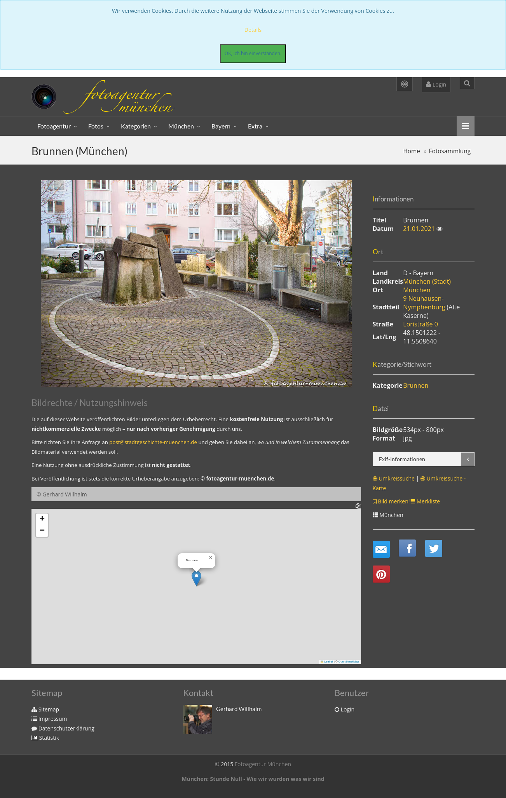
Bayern (220, 126)
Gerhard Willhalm (239, 708)
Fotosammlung (450, 151)
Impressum (49, 718)
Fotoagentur (54, 126)
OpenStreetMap (348, 661)
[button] (196, 578)
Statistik (45, 737)
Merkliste (425, 501)
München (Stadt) (427, 281)
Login (436, 84)
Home (411, 151)
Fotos (95, 126)
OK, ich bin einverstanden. (253, 53)
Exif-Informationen (402, 459)
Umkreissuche (394, 478)
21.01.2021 (419, 228)
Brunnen (415, 385)
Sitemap (45, 709)
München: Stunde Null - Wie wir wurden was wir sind (252, 778)
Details (253, 29)
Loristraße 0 (420, 324)
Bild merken (390, 501)
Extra (255, 126)
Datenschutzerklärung (62, 728)
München (181, 126)
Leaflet (327, 661)
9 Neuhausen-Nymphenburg (425, 302)
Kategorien (136, 126)
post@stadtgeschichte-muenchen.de (153, 442)
